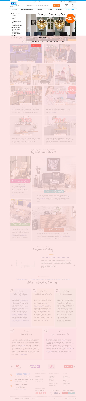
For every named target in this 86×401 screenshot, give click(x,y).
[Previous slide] (28, 28)
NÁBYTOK (14, 9)
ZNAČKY (50, 9)
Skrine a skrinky (15, 24)
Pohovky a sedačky (16, 21)
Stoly (13, 19)
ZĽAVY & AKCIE (70, 9)
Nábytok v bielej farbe (17, 25)
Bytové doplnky (15, 30)
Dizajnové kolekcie (16, 33)
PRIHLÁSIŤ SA (36, 45)
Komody (14, 22)
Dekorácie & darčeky (17, 32)
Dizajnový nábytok (16, 29)
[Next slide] (74, 28)
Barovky (14, 17)
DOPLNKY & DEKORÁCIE (27, 9)
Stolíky (13, 18)
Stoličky (14, 15)
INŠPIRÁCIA (59, 9)
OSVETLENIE (40, 9)
